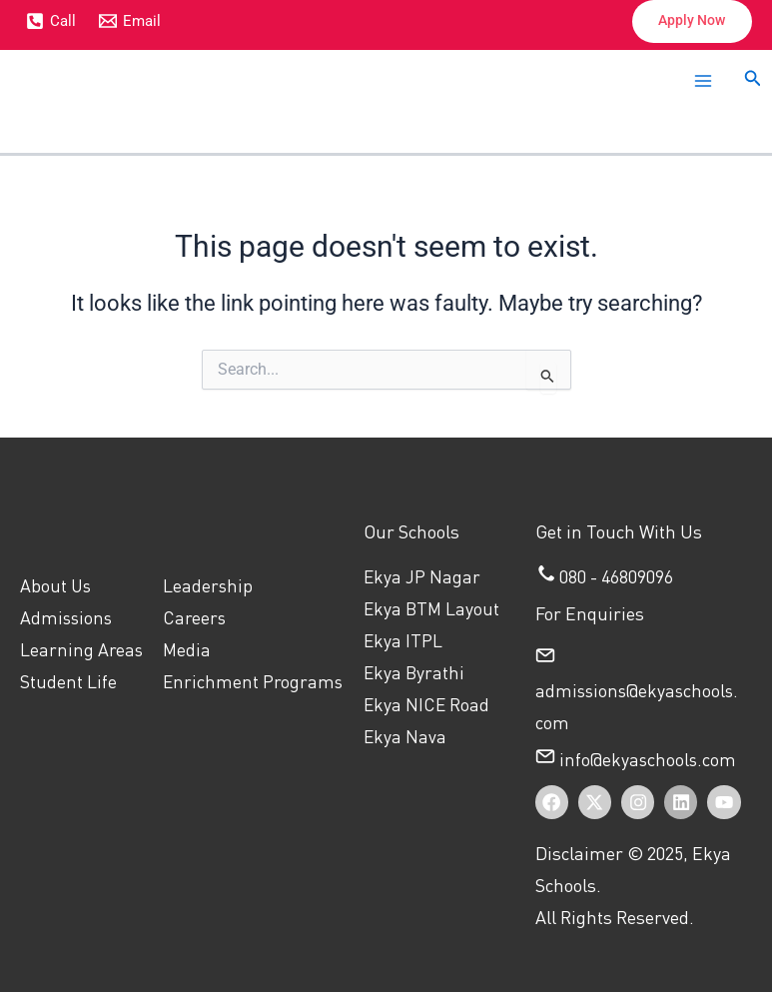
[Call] (51, 22)
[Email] (131, 22)
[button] (686, 22)
